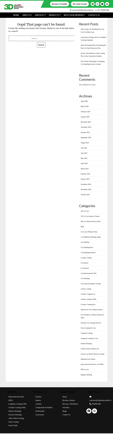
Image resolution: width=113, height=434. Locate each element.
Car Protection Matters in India (91, 284)
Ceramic (39, 405)
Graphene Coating (87, 334)
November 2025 (86, 127)
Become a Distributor (70, 405)
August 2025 (85, 143)
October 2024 (85, 195)
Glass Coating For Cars (88, 328)
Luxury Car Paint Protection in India (93, 354)
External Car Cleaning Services (91, 323)
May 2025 (84, 158)
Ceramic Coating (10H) (17, 408)
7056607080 (95, 405)
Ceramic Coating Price (88, 305)
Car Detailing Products (88, 253)
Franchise (66, 408)
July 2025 (84, 148)
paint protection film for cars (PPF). (93, 365)
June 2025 (84, 153)
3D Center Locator (80, 4)
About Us (26, 15)
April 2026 (84, 101)
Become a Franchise (59, 4)
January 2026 (85, 117)
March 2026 (85, 106)
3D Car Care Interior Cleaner (90, 216)
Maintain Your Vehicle (88, 360)
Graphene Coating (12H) (17, 405)
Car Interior (85, 263)
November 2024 (86, 190)
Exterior (38, 397)
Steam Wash (13, 426)
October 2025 (85, 132)
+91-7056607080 (102, 10)
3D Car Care (85, 211)
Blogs (65, 412)
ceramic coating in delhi (89, 300)
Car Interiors (85, 268)
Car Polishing (85, 279)
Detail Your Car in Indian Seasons (92, 310)
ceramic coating (86, 289)
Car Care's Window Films (89, 232)
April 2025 (84, 164)
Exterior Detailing (15, 415)
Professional (40, 412)
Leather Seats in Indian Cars (90, 349)
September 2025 (86, 138)
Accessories (40, 415)
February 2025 (86, 174)
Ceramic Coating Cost (88, 294)
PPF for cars (85, 370)
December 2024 (86, 184)
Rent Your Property (74, 15)
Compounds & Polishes (44, 408)
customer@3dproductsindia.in (81, 10)
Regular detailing (86, 375)
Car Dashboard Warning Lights (91, 237)
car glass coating (86, 258)
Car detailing (85, 242)
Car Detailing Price (87, 248)
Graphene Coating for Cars (90, 339)
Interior (38, 401)
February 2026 (86, 112)
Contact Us (94, 15)
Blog (82, 227)
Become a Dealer (69, 401)
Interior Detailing (87, 344)
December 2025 (86, 122)
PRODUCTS (54, 15)
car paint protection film (89, 274)
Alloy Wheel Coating (16, 419)
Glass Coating (14, 422)
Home (16, 15)
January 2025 (85, 179)
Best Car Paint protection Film (91, 222)
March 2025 (85, 169)
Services (40, 15)
